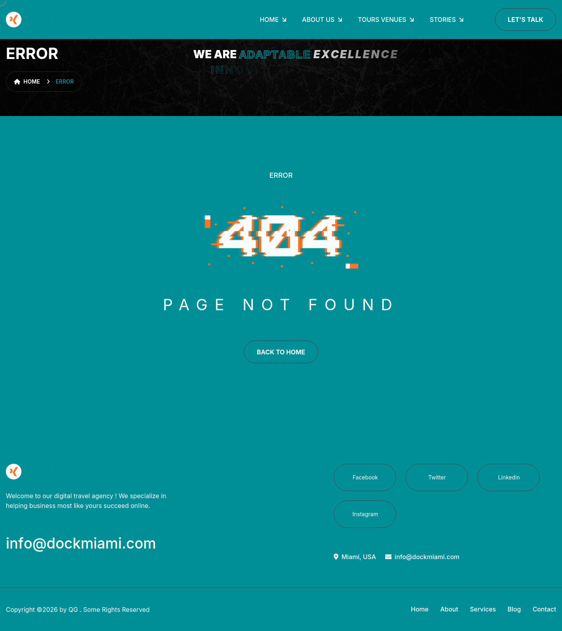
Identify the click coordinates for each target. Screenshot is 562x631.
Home (27, 81)
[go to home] (30, 19)
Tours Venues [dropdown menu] (382, 19)
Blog (514, 609)
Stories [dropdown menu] (443, 19)
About (449, 609)
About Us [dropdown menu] (318, 19)
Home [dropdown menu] (269, 19)
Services (483, 609)
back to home (281, 356)
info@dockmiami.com (422, 556)
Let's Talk (525, 19)
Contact (544, 609)
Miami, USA (355, 556)
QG (73, 609)
